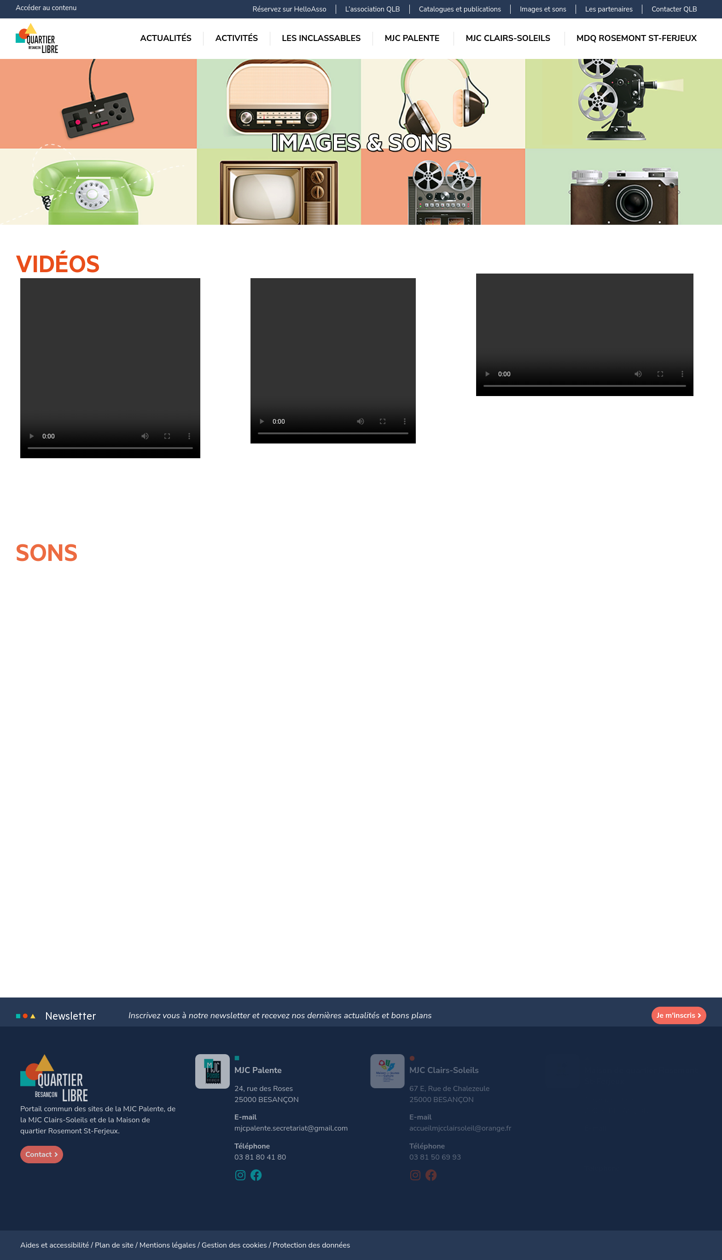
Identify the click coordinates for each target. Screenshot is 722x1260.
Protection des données (311, 1245)
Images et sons (543, 9)
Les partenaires (609, 9)
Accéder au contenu (46, 7)
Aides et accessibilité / (57, 1245)
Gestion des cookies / (237, 1245)
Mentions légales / (171, 1245)
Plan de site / (117, 1245)
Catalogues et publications (460, 9)
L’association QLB (372, 9)
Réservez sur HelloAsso (289, 9)
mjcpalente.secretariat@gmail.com (291, 1128)
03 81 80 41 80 (260, 1157)
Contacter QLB (674, 9)
